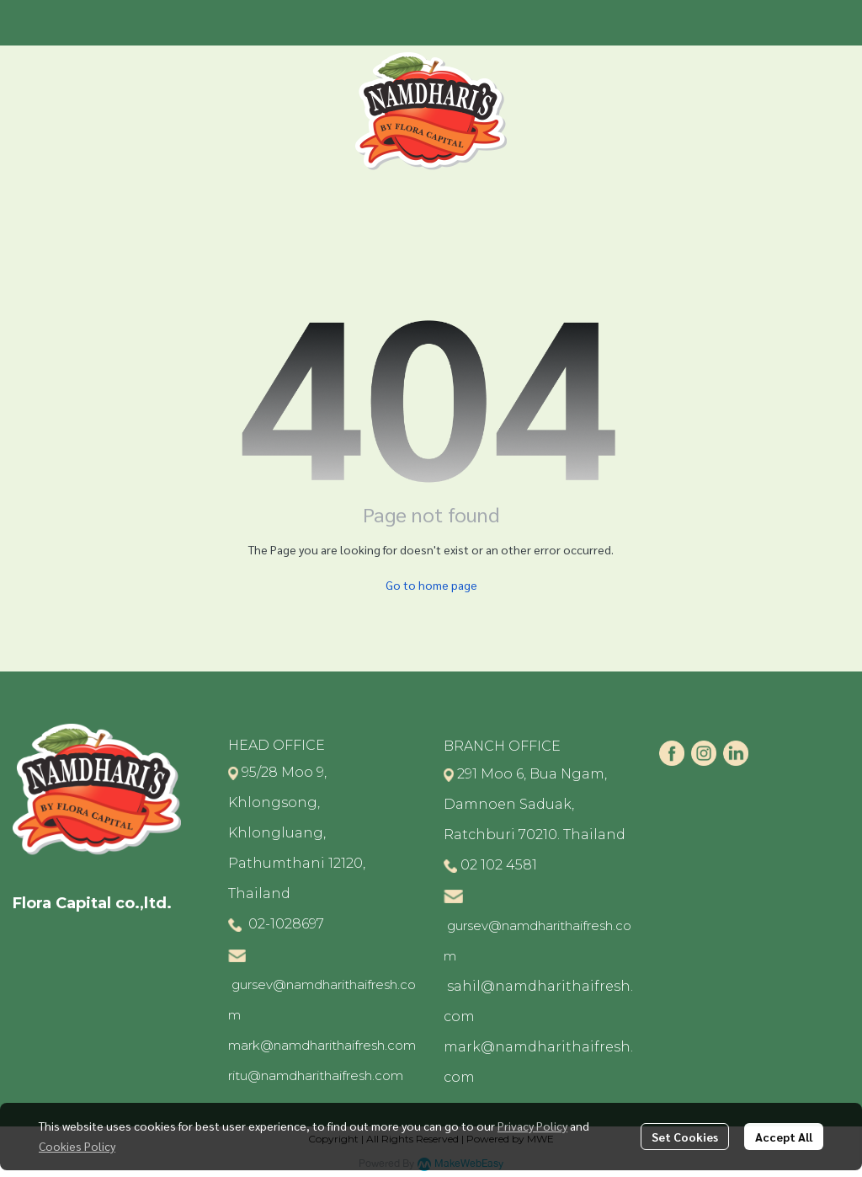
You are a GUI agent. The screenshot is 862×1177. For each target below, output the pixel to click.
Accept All (783, 1136)
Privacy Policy (532, 1125)
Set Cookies (685, 1136)
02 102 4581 (498, 865)
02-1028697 (284, 924)
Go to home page (431, 584)
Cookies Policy (77, 1145)
